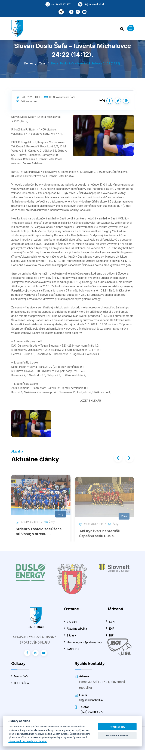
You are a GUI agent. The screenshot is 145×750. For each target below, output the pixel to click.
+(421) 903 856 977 (60, 4)
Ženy (42, 63)
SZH (110, 621)
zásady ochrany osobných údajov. (27, 741)
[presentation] (118, 457)
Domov (28, 63)
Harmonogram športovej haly (83, 642)
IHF (109, 635)
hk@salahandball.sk (94, 4)
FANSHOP (71, 649)
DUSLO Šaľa (20, 683)
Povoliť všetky (117, 726)
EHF (110, 628)
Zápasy (70, 635)
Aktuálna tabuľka (75, 628)
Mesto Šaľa (19, 676)
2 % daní (70, 621)
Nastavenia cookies (117, 735)
